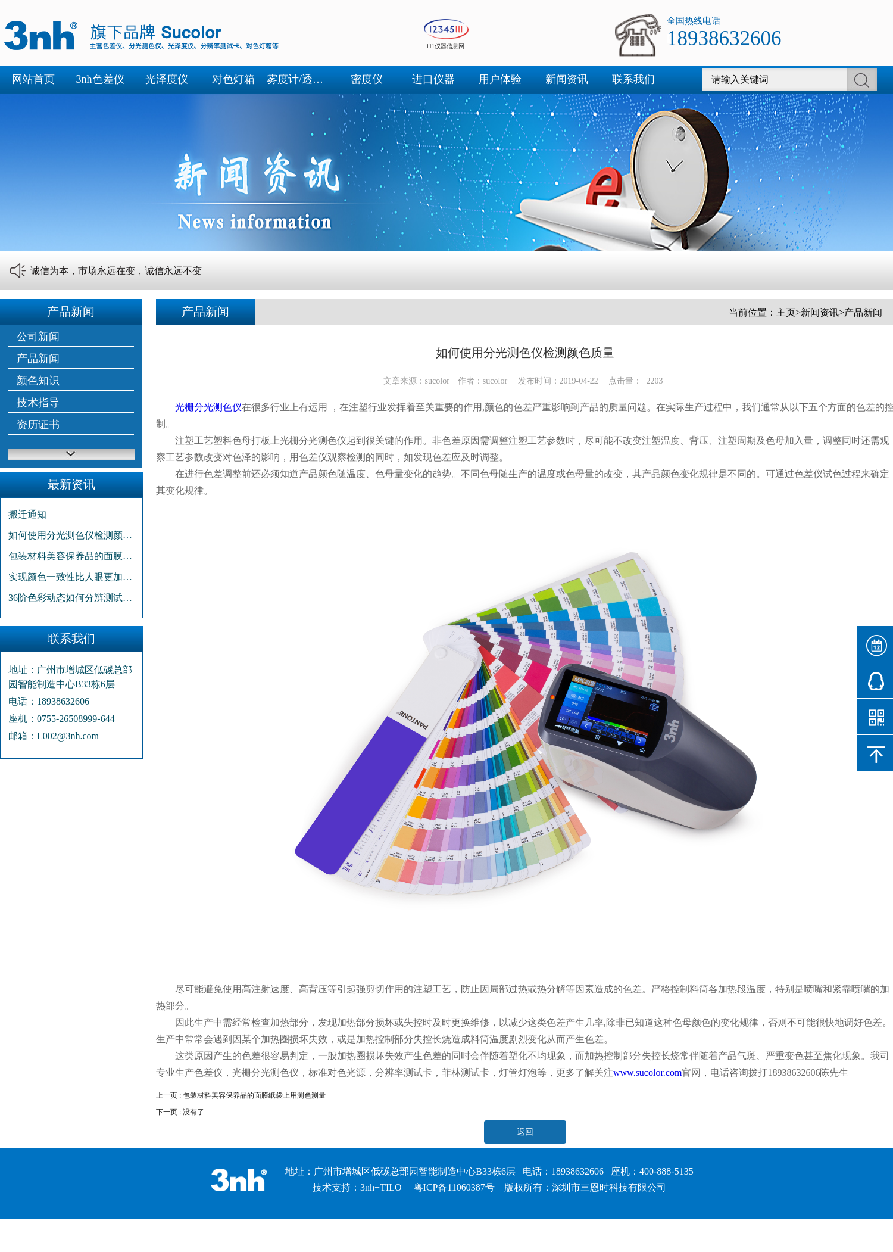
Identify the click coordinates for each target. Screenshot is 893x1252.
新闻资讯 (566, 79)
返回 (525, 1132)
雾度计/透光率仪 (300, 79)
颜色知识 (38, 381)
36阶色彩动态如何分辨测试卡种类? (71, 598)
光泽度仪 (166, 79)
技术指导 (38, 403)
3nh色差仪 (100, 79)
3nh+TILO (380, 1187)
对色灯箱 (233, 79)
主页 (785, 312)
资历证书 (38, 425)
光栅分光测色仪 (208, 407)
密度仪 (367, 79)
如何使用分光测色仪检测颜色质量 (71, 535)
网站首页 (33, 79)
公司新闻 (38, 336)
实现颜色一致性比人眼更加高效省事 (71, 577)
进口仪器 (433, 79)
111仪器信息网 (445, 46)
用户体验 (500, 79)
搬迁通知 (27, 514)
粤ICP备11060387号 (454, 1187)
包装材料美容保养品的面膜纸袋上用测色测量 (71, 556)
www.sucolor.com (647, 1072)
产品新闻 (38, 359)
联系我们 (633, 79)
